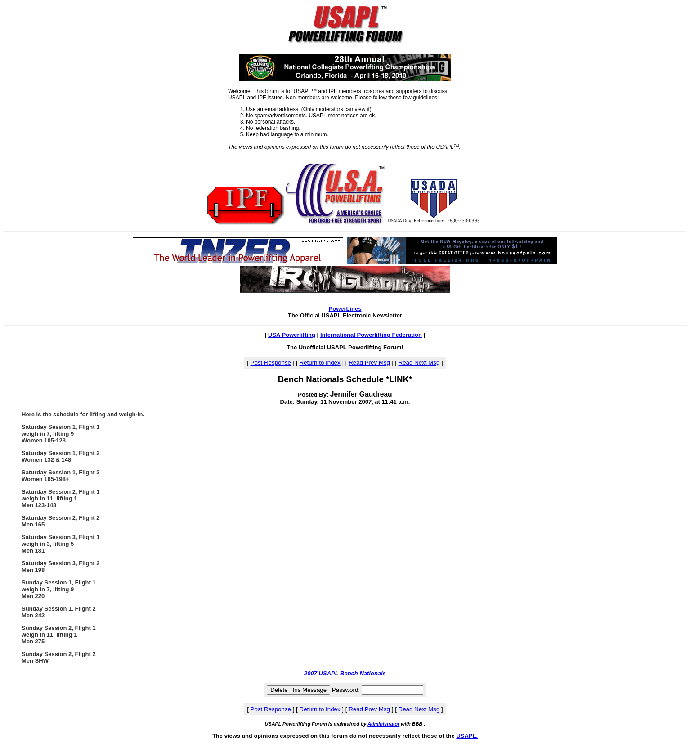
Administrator (383, 724)
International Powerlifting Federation (371, 334)
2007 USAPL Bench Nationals (345, 673)
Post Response (271, 362)
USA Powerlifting (291, 334)
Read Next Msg (419, 362)
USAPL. (467, 735)
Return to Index (320, 362)
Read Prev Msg (369, 362)
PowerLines (345, 308)
